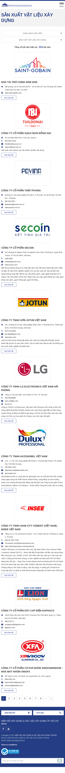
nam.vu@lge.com (11, 401)
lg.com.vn (8, 404)
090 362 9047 (10, 201)
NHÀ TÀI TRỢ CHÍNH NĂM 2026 (19, 82)
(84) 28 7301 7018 (12, 540)
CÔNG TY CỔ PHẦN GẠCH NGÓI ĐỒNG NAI (26, 133)
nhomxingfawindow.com (14, 685)
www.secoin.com (11, 265)
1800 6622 (9, 259)
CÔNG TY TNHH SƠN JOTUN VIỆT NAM (23, 320)
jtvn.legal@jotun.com (13, 334)
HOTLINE (40, 713)
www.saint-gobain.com (13, 93)
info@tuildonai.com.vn (13, 144)
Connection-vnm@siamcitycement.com (19, 543)
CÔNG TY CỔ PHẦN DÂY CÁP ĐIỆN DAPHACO (27, 610)
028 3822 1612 (10, 467)
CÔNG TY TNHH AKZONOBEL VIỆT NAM (24, 456)
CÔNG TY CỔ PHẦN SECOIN (17, 247)
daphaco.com (10, 628)
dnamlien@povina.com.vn (14, 204)
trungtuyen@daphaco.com (15, 624)
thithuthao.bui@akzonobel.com (16, 470)
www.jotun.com (10, 337)
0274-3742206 (10, 331)
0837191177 (9, 621)
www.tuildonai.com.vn (13, 147)
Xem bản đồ (8, 98)
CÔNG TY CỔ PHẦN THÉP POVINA (21, 190)
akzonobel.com (10, 473)
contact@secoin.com (13, 262)
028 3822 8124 (10, 141)
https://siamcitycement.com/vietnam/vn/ (19, 546)
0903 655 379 (10, 679)
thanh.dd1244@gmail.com (15, 682)
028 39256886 (10, 398)
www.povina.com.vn (12, 207)
